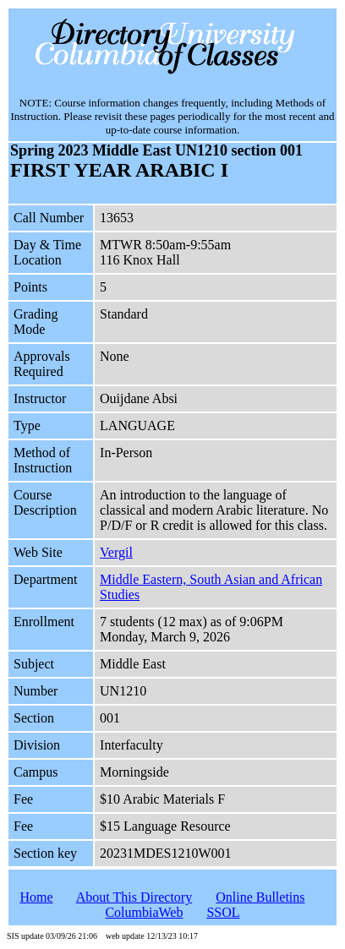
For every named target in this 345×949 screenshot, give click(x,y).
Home (35, 897)
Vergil (116, 552)
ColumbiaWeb (144, 912)
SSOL (222, 912)
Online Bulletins (260, 897)
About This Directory (134, 897)
